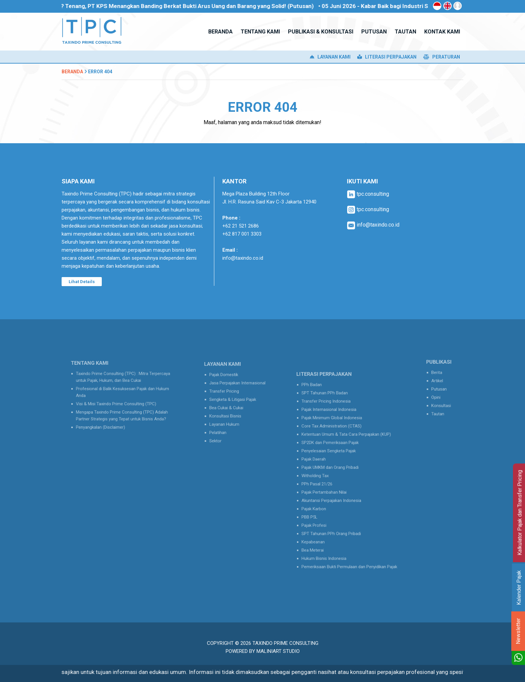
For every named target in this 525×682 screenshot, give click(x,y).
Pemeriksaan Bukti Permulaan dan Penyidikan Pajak (349, 550)
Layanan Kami (330, 57)
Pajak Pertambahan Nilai (329, 488)
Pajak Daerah (320, 461)
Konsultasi (441, 403)
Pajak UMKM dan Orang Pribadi (334, 468)
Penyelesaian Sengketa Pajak (332, 454)
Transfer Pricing (226, 393)
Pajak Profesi (320, 516)
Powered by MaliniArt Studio (263, 651)
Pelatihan (221, 427)
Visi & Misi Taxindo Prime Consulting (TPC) (117, 402)
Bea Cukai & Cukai (228, 407)
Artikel (438, 382)
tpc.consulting (368, 194)
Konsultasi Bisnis (227, 414)
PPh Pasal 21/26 (323, 482)
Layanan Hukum (226, 420)
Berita (437, 375)
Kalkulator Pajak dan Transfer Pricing (520, 513)
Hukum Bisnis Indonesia (328, 543)
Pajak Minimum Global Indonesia (335, 427)
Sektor (219, 434)
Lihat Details (82, 281)
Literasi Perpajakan (387, 57)
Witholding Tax (321, 475)
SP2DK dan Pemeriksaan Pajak (334, 447)
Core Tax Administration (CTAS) (335, 434)
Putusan (439, 389)
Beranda (72, 71)
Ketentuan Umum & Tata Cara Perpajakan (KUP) (347, 441)
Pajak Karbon (320, 502)
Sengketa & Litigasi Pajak (233, 400)
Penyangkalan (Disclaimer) (104, 422)
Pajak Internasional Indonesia (333, 420)
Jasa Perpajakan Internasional (237, 386)
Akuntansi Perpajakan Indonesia (335, 495)
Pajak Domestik (226, 379)
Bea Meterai (319, 536)
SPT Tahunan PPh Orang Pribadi (334, 522)
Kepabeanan (319, 529)
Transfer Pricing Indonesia (330, 413)
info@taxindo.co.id (242, 258)
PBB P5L (316, 509)
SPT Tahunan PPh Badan (329, 407)
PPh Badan (318, 400)
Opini (437, 396)
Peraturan (441, 57)
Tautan (438, 409)
